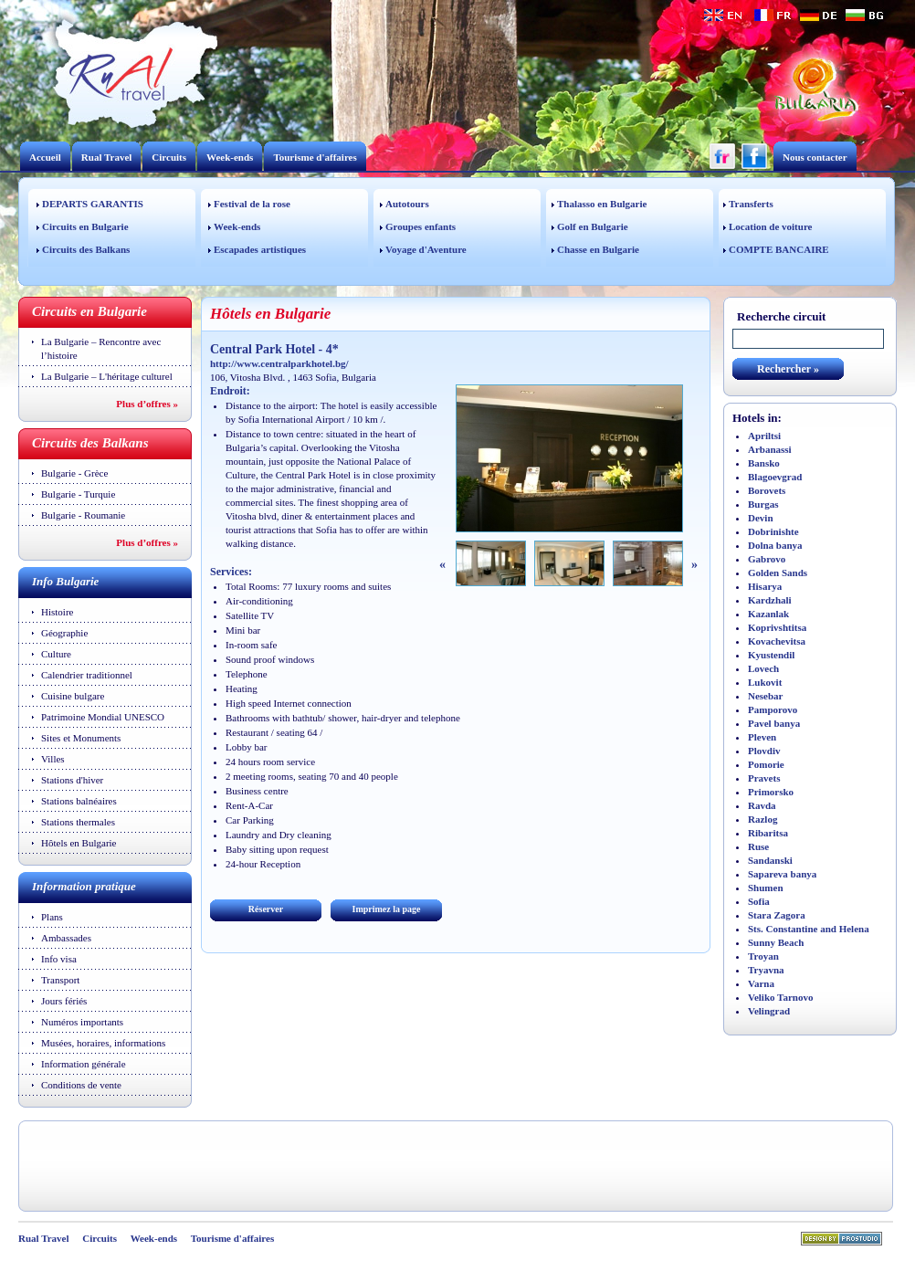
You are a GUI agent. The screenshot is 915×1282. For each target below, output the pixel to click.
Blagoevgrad (775, 476)
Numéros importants (82, 1021)
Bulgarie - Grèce (74, 473)
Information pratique (84, 886)
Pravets (764, 777)
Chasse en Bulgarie (598, 249)
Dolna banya (775, 545)
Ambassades (66, 937)
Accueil (45, 157)
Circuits (169, 157)
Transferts (751, 203)
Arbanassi (770, 449)
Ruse (758, 846)
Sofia (759, 901)
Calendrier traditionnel (86, 674)
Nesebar (766, 695)
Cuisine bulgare (72, 695)
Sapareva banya (782, 873)
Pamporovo (772, 709)
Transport (60, 979)
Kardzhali (770, 599)
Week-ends (229, 157)
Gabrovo (766, 558)
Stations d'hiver (72, 779)
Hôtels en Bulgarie (78, 842)
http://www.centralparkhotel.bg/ (279, 363)
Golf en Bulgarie (592, 226)
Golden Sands (777, 572)
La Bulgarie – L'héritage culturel (107, 376)
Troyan (763, 956)
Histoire (57, 611)
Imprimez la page (386, 909)
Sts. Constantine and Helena (808, 928)
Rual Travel (106, 157)
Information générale (83, 1063)
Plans (52, 916)
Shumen (766, 887)
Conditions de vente (81, 1084)
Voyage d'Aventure (426, 249)
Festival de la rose (252, 203)
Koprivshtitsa (777, 627)
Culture (56, 653)
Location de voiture (770, 226)
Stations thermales (78, 821)
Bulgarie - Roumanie (83, 515)
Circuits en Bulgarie (85, 226)
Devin (760, 517)
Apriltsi (764, 435)
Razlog (762, 819)
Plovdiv (764, 750)
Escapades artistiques (260, 249)
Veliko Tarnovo (780, 997)
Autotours (407, 203)
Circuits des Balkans (86, 249)
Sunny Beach (776, 942)
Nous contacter (815, 157)
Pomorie (766, 764)
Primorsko (771, 791)
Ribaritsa (768, 832)
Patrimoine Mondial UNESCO (102, 716)
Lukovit (765, 682)
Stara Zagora (776, 914)
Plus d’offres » (147, 403)
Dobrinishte (773, 531)
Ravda (762, 805)
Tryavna (766, 969)
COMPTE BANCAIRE (779, 249)
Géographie (64, 632)
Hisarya (765, 586)
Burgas (763, 504)
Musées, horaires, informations (103, 1042)
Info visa (59, 958)
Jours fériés (64, 1000)
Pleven (762, 736)
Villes (53, 758)
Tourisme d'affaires (314, 157)
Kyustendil (771, 654)
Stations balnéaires (79, 800)
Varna (761, 983)
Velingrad (769, 1010)
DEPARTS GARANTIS (92, 203)
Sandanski (770, 860)
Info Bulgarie (65, 581)
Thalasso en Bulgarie (602, 203)
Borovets (766, 490)
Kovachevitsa (776, 641)
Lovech (763, 668)
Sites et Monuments (81, 737)
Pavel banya (774, 723)
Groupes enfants (420, 226)
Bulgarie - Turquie (78, 494)
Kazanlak (768, 613)
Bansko (764, 462)
